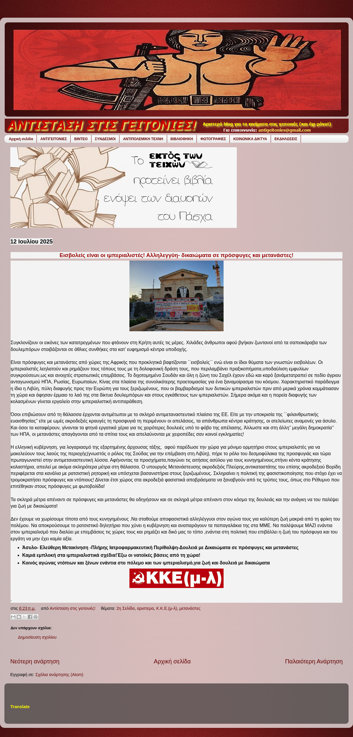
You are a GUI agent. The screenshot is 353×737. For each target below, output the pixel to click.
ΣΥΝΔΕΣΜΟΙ (105, 139)
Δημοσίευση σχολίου (37, 637)
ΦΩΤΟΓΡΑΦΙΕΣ (213, 139)
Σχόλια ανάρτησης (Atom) (59, 674)
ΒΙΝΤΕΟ (80, 139)
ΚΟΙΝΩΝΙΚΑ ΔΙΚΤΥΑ (250, 139)
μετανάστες (190, 608)
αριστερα (145, 608)
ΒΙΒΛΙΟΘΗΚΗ (182, 139)
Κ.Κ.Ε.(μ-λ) (166, 608)
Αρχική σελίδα (21, 139)
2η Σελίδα (125, 608)
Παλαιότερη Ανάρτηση (314, 661)
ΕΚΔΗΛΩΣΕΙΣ (285, 139)
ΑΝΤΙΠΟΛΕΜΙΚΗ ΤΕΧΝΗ (143, 139)
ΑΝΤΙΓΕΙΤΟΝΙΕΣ (53, 139)
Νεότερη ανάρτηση (34, 661)
